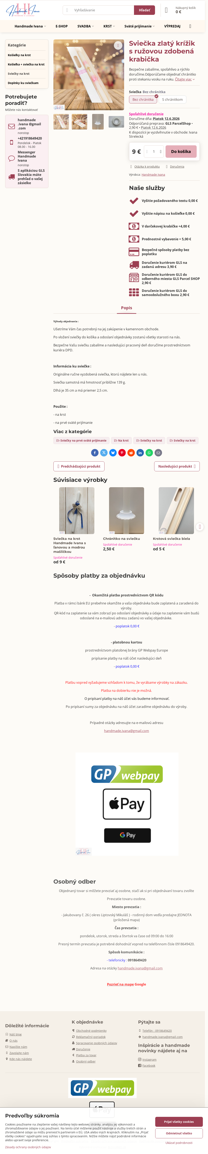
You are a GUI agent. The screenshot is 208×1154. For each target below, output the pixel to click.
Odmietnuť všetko (179, 1133)
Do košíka (181, 151)
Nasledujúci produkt (177, 466)
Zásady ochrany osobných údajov (28, 1147)
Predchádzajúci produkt (79, 466)
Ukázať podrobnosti (179, 1143)
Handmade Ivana (153, 175)
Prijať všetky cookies (179, 1122)
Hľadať (144, 10)
